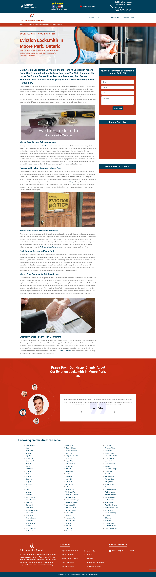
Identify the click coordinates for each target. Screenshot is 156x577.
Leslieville (29, 513)
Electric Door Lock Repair (70, 558)
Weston (28, 492)
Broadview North (110, 495)
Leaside (107, 515)
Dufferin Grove (70, 521)
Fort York (68, 526)
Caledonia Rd (30, 445)
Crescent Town (110, 497)
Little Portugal (109, 458)
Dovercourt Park (70, 518)
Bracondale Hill (70, 505)
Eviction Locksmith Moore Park (53, 25)
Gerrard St (29, 505)
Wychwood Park (70, 492)
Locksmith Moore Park (77, 575)
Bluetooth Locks (91, 555)
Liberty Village (109, 453)
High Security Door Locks (70, 551)
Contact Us (114, 17)
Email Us (115, 551)
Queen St (29, 479)
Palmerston (108, 471)
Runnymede (109, 482)
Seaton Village (109, 484)
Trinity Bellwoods (110, 489)
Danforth (29, 502)
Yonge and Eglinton (71, 495)
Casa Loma (69, 445)
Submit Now (118, 108)
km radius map (117, 141)
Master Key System (68, 555)
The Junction (69, 531)
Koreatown (108, 451)
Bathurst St (30, 451)
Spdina (28, 471)
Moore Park (69, 471)
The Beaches (30, 497)
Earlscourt (68, 523)
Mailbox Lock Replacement (95, 563)
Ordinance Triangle (111, 469)
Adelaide (29, 484)
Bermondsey (109, 510)
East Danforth (109, 500)
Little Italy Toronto (111, 456)
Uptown (67, 487)
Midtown (68, 469)
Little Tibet (108, 461)
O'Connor (108, 518)
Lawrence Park (70, 464)
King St (28, 482)
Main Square (30, 515)
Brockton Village (70, 508)
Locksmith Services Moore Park (34, 25)
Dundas (28, 477)
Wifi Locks (89, 559)
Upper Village (69, 461)
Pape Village (109, 502)
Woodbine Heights (111, 505)
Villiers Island (30, 523)
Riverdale (29, 526)
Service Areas (128, 17)
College (28, 474)
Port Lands (29, 521)
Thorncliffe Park (110, 523)
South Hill (68, 479)
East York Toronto (110, 526)
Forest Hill (68, 458)
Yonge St (29, 448)
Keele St (29, 495)
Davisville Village (71, 451)
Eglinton (28, 456)
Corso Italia (69, 513)
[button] (36, 420)
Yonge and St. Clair (71, 456)
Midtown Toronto (70, 497)
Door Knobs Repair (68, 566)
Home (91, 17)
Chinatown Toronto (111, 528)
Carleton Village (70, 510)
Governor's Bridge (110, 513)
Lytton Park (69, 466)
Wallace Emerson (110, 492)
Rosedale (68, 477)
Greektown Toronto (32, 510)
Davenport (68, 515)
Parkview (108, 521)
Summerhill (69, 484)
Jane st (28, 489)
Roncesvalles (109, 479)
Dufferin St (29, 458)
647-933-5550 (123, 10)
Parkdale (108, 474)
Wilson (28, 453)
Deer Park (68, 453)
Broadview (29, 487)
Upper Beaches (31, 528)
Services (101, 17)
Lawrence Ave (30, 461)
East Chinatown (31, 500)
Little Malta (108, 445)
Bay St (28, 466)
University (29, 469)
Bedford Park (30, 531)
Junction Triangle (110, 448)
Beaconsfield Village (72, 500)
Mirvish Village (110, 464)
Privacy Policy (91, 551)
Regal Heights (109, 477)
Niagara (107, 466)
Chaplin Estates (70, 448)
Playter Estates (31, 518)
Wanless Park (69, 489)
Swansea (108, 487)
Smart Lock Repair (68, 562)
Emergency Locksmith (93, 567)
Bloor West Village (71, 502)
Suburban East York (111, 508)
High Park (68, 528)
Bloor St (28, 464)
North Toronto (69, 474)
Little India (29, 508)
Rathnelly (68, 482)
